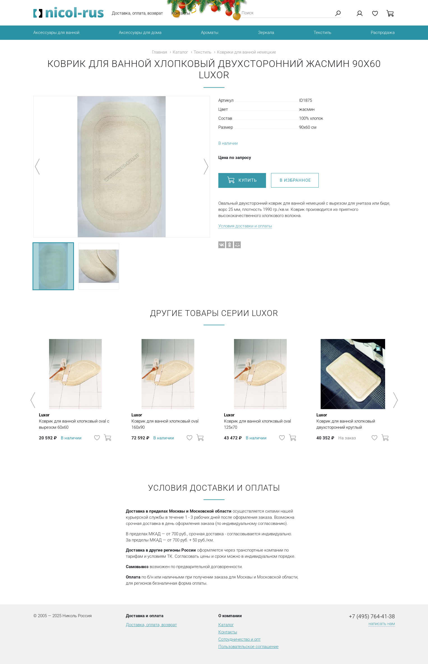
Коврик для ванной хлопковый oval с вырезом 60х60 (75, 421)
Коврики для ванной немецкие (246, 52)
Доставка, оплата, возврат (137, 13)
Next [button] (394, 400)
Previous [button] (33, 400)
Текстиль (322, 32)
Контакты (180, 13)
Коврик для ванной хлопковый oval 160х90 (167, 421)
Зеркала (266, 32)
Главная (159, 52)
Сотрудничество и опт (239, 639)
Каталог (180, 52)
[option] (75, 397)
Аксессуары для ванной (56, 32)
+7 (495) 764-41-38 (372, 617)
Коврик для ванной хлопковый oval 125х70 (260, 421)
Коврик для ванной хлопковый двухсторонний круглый (352, 421)
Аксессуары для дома (140, 32)
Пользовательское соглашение (248, 646)
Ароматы (209, 32)
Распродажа (383, 32)
